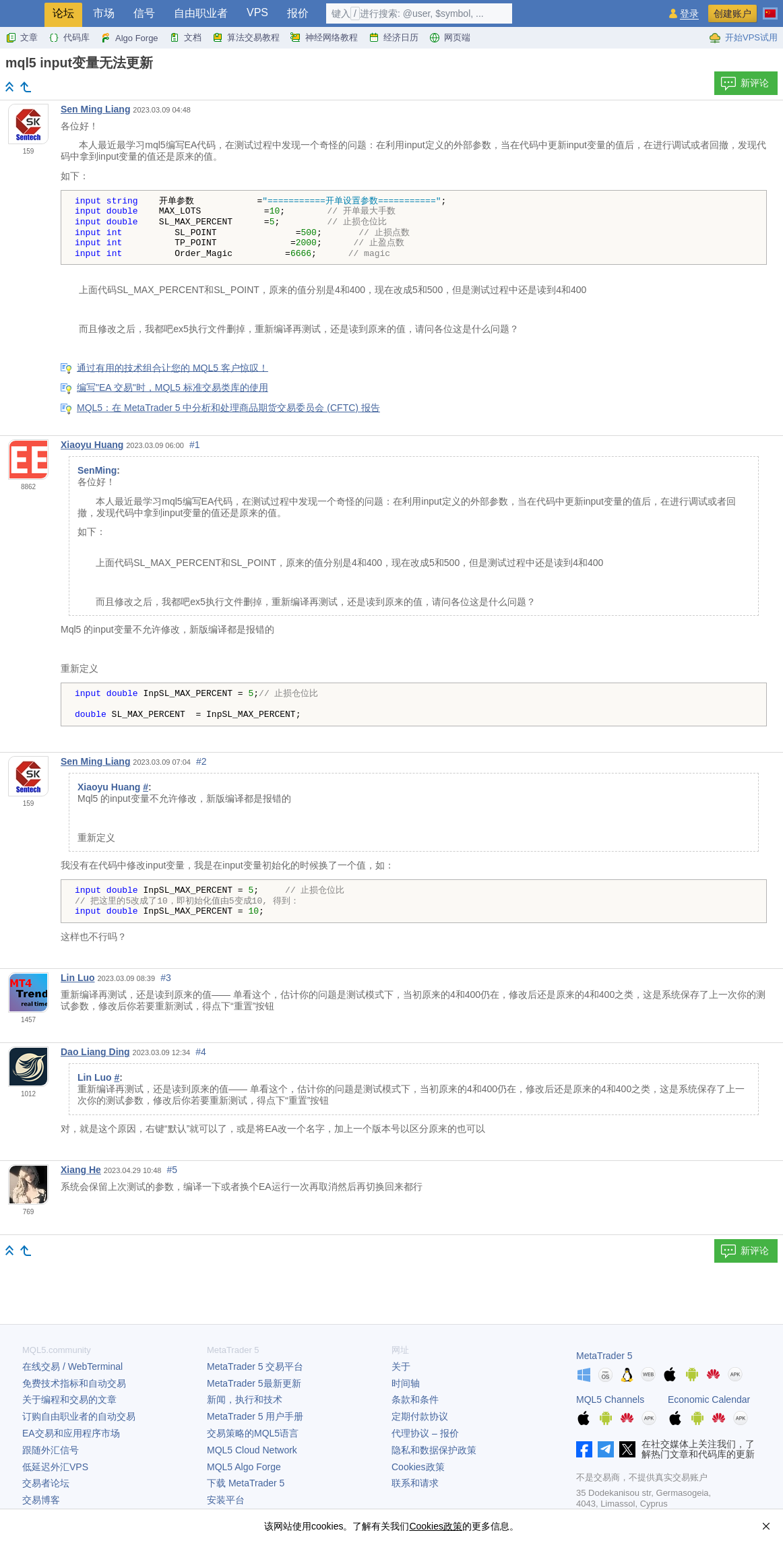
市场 (104, 13)
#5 (172, 1169)
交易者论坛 (45, 1483)
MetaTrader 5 (604, 1355)
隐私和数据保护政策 (434, 1450)
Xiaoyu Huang (92, 444)
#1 (194, 444)
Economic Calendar (709, 1399)
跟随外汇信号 (50, 1450)
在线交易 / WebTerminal (72, 1366)
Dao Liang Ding (95, 1051)
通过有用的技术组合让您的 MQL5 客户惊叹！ (172, 367)
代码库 (69, 37)
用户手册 (255, 1416)
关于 (401, 1366)
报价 (298, 13)
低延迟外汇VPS (55, 1466)
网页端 (449, 37)
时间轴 (406, 1383)
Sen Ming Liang (95, 109)
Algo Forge (129, 37)
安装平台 (226, 1499)
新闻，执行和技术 (244, 1399)
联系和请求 (415, 1483)
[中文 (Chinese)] (770, 8)
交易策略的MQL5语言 (253, 1433)
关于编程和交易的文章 (69, 1399)
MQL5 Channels (610, 1399)
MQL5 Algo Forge (244, 1466)
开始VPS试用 (743, 38)
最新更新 (254, 1383)
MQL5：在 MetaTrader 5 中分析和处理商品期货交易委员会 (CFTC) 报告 (228, 407)
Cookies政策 (418, 1466)
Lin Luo (78, 977)
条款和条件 (415, 1399)
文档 (185, 37)
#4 (200, 1051)
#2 (201, 761)
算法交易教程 (246, 37)
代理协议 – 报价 (425, 1433)
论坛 (63, 13)
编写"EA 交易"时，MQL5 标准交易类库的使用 (172, 387)
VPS (257, 12)
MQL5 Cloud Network (252, 1450)
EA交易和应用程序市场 (71, 1433)
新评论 (744, 83)
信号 (144, 13)
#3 (165, 977)
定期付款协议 (420, 1416)
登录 (689, 14)
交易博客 (41, 1499)
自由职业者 (201, 13)
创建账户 (732, 13)
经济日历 (393, 37)
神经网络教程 (324, 37)
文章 (21, 37)
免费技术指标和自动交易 (74, 1383)
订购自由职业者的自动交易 (78, 1416)
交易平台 (255, 1366)
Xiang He (81, 1169)
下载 (245, 1483)
